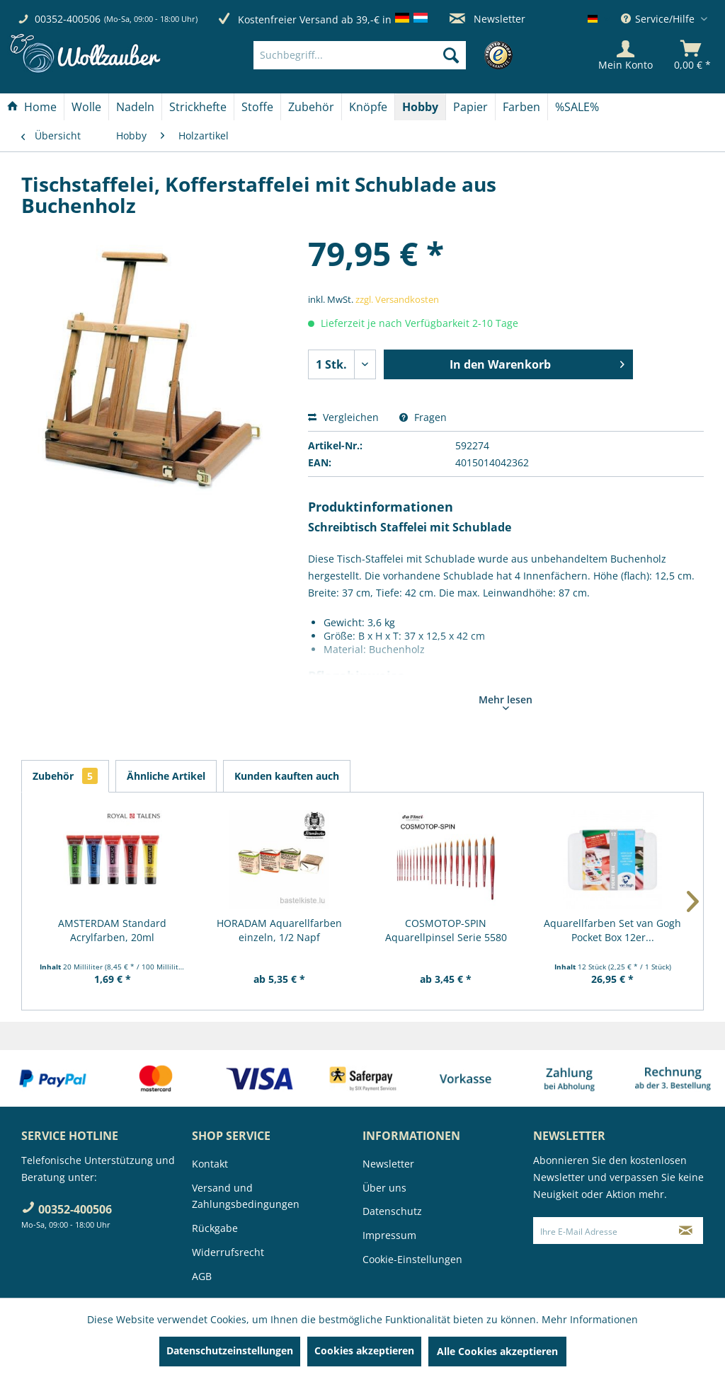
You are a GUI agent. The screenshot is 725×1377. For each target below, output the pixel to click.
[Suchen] (451, 55)
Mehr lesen (505, 701)
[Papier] (470, 106)
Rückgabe (215, 1228)
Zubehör (65, 776)
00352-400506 (68, 18)
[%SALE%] (577, 106)
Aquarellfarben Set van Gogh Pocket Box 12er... (612, 930)
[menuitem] (381, 55)
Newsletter (487, 18)
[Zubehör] (311, 106)
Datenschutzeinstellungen (229, 1350)
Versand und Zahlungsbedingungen (245, 1196)
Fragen (423, 417)
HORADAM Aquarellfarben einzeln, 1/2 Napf (279, 930)
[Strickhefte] (198, 106)
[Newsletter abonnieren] (686, 1230)
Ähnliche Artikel (166, 776)
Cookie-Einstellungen (412, 1259)
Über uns (384, 1187)
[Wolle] (86, 106)
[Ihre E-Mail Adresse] (601, 1230)
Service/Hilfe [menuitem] (659, 18)
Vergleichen (343, 417)
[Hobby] (420, 106)
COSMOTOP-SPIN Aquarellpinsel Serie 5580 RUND (446, 930)
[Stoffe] (257, 106)
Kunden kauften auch (286, 776)
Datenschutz (392, 1211)
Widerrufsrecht (228, 1252)
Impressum (389, 1235)
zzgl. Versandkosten (397, 299)
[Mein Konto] (625, 55)
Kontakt (210, 1163)
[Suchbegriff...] (359, 55)
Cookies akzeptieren (364, 1350)
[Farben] (521, 106)
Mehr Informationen (590, 1319)
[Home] (32, 106)
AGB (202, 1276)
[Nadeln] (135, 106)
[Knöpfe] (368, 106)
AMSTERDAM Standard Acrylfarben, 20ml (112, 930)
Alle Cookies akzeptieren (497, 1351)
